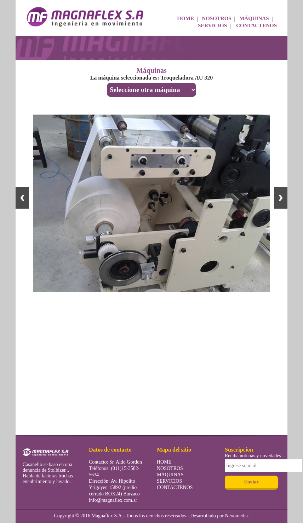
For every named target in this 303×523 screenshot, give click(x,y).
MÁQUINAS (254, 18)
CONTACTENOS (256, 25)
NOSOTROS (216, 18)
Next (280, 198)
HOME (185, 18)
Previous (22, 198)
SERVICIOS (212, 25)
